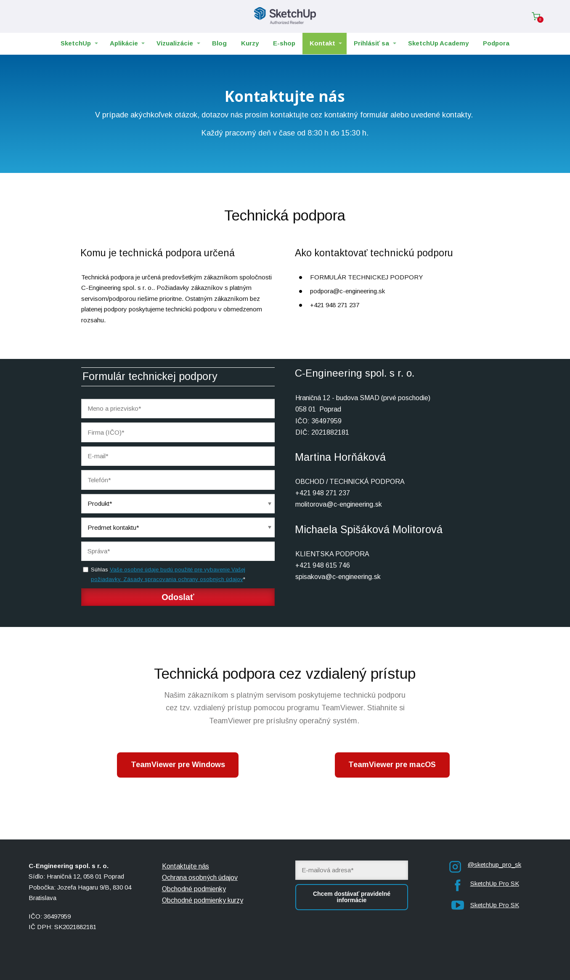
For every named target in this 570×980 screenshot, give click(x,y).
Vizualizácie (174, 43)
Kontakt (322, 43)
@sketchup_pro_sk (494, 864)
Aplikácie (124, 43)
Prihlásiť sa (371, 43)
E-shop (284, 43)
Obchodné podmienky (194, 888)
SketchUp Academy (438, 43)
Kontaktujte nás (185, 866)
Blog (219, 43)
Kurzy (250, 43)
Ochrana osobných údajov (200, 877)
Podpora (496, 43)
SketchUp (76, 43)
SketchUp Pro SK (494, 883)
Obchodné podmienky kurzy (202, 900)
